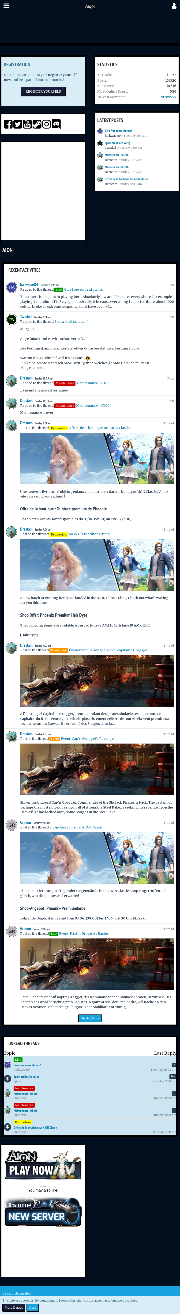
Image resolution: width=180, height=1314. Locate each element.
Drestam (111, 160)
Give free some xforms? (118, 131)
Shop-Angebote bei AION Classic (76, 827)
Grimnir (25, 822)
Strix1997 (168, 97)
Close (33, 1307)
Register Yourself (43, 91)
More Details (14, 1307)
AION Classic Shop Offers (89, 534)
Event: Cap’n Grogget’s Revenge (87, 739)
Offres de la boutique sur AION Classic (127, 179)
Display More (90, 1018)
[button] (6, 6)
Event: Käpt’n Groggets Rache (83, 933)
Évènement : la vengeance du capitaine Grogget (108, 650)
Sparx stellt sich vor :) (117, 143)
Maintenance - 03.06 (117, 155)
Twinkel (110, 147)
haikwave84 (113, 135)
